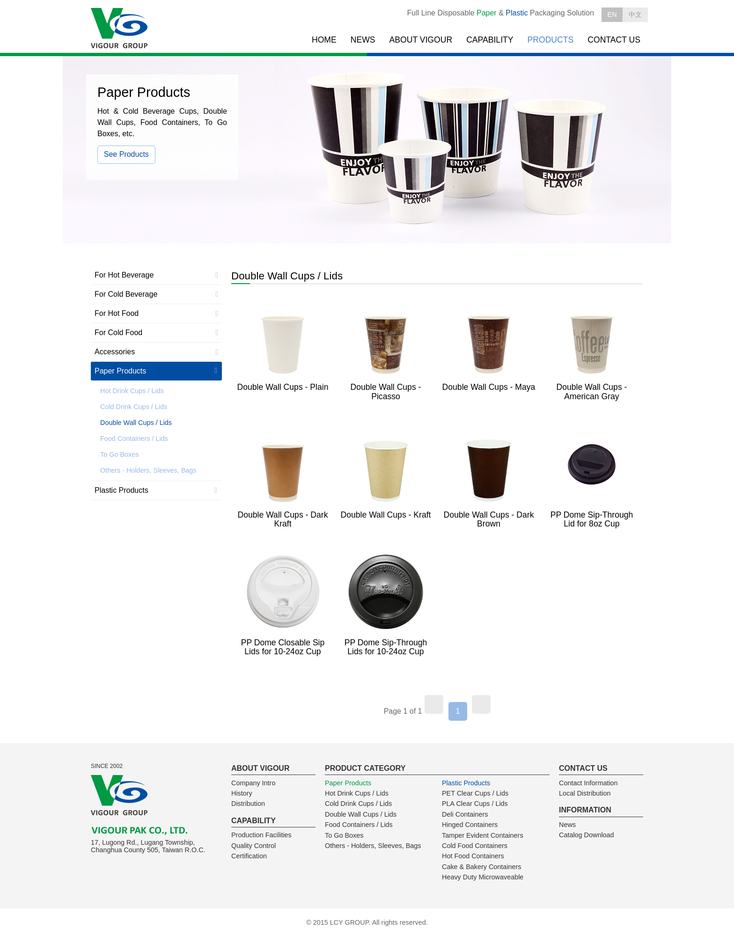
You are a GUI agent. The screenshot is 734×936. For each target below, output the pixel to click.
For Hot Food (117, 313)
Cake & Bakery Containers (481, 866)
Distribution (248, 803)
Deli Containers (465, 814)
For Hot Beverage (124, 275)
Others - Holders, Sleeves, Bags (148, 470)
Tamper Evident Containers (482, 835)
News (567, 824)
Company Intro (253, 783)
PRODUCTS (551, 39)
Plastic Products (121, 490)
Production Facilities (261, 835)
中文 (635, 14)
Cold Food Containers (474, 845)
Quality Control (253, 845)
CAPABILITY (489, 39)
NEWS (363, 39)
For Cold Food (118, 332)
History (241, 793)
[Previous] (434, 704)
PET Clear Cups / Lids (475, 793)
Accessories (115, 352)
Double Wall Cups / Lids (136, 422)
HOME (324, 39)
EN (612, 14)
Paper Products (120, 371)
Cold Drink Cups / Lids (133, 406)
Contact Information (588, 783)
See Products (126, 154)
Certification (249, 856)
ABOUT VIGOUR (421, 39)
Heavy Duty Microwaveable (482, 877)
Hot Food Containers (473, 856)
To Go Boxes (119, 454)
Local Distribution (584, 793)
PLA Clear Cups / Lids (475, 803)
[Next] (481, 704)
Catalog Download (586, 835)
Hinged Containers (470, 824)
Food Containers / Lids (134, 438)
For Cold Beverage (126, 294)
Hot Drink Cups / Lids (132, 391)
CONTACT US (613, 39)
